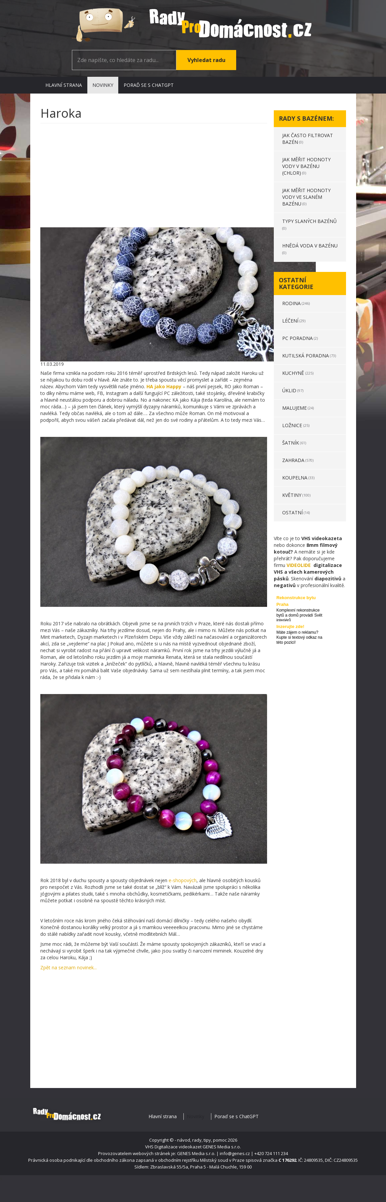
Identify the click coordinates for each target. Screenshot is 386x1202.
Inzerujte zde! (290, 626)
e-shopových (182, 880)
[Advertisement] (153, 177)
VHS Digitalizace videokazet (173, 1147)
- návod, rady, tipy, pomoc (201, 1140)
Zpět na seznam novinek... (68, 967)
